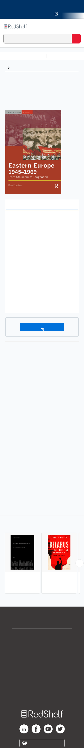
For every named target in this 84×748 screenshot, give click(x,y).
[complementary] (42, 555)
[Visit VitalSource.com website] (42, 9)
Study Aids (60, 56)
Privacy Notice (42, 656)
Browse (18, 67)
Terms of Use (42, 665)
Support (42, 646)
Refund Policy (42, 675)
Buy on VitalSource (42, 327)
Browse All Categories (23, 56)
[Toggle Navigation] (76, 26)
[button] (41, 221)
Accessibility (42, 685)
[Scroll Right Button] (79, 563)
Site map (42, 695)
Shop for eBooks (42, 636)
